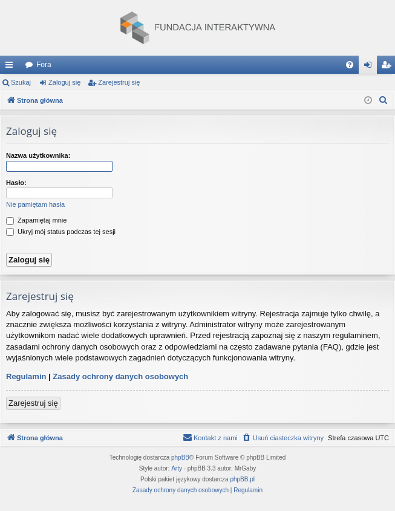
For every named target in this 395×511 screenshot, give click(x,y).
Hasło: (16, 182)
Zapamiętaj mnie (36, 220)
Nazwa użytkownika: (38, 155)
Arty (176, 468)
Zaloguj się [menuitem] (370, 67)
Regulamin (26, 376)
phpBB (180, 457)
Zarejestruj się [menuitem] (388, 67)
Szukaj (21, 82)
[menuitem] (350, 65)
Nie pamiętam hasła (35, 204)
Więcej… (11, 67)
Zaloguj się (64, 82)
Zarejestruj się (119, 82)
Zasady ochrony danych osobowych (120, 376)
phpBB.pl (242, 479)
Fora (43, 64)
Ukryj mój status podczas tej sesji (61, 231)
